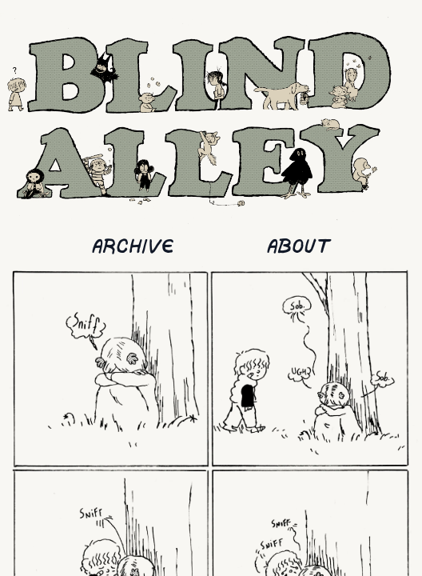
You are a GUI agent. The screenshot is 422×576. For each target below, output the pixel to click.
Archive (133, 248)
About (298, 248)
